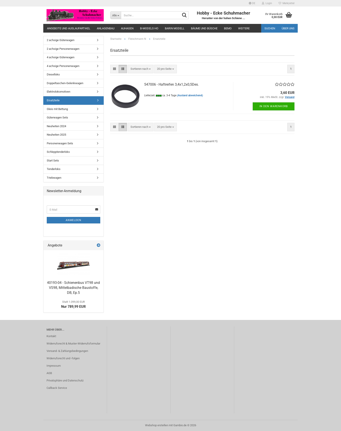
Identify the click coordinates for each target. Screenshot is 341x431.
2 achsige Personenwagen (63, 48)
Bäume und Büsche (204, 28)
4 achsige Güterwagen (60, 57)
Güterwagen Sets (57, 117)
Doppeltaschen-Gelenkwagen (65, 83)
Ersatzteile (53, 100)
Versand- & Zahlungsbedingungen (67, 351)
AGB (49, 373)
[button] (252, 3)
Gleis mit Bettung (57, 109)
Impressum (54, 365)
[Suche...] (115, 15)
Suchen (269, 28)
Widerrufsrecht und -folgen (63, 358)
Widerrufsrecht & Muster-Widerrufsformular (73, 343)
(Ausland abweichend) (190, 95)
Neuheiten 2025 (56, 134)
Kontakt (51, 336)
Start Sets (53, 160)
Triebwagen (54, 177)
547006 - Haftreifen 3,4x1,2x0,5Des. (171, 84)
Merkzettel (286, 3)
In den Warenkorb (273, 106)
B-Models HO (149, 28)
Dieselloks (53, 74)
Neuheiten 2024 (56, 126)
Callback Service (57, 387)
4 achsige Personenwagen (63, 66)
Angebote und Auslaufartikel (68, 28)
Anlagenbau (105, 28)
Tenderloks (53, 169)
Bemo (228, 28)
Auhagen (127, 28)
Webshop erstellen (156, 425)
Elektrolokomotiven (58, 91)
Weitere (244, 28)
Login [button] (267, 3)
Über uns (288, 28)
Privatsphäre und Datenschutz (65, 380)
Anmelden (73, 220)
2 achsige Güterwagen (60, 40)
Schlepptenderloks (58, 151)
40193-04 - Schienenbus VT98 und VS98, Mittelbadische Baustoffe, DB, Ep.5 (73, 288)
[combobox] (141, 69)
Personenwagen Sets (60, 143)
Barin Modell (174, 28)
